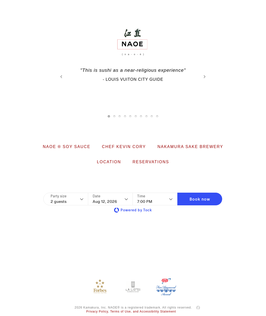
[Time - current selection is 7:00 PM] (155, 199)
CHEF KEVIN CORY (124, 147)
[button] (199, 199)
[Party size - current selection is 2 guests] (67, 199)
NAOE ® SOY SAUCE (66, 147)
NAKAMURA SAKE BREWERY (190, 147)
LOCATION (109, 162)
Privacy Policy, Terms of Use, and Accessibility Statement (131, 311)
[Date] (110, 199)
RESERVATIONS (151, 162)
